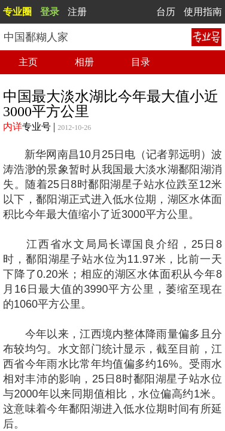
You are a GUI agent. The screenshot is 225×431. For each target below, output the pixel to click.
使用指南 (203, 12)
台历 (165, 12)
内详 (12, 127)
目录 (140, 62)
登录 (49, 12)
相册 (84, 62)
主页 (28, 62)
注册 (77, 12)
